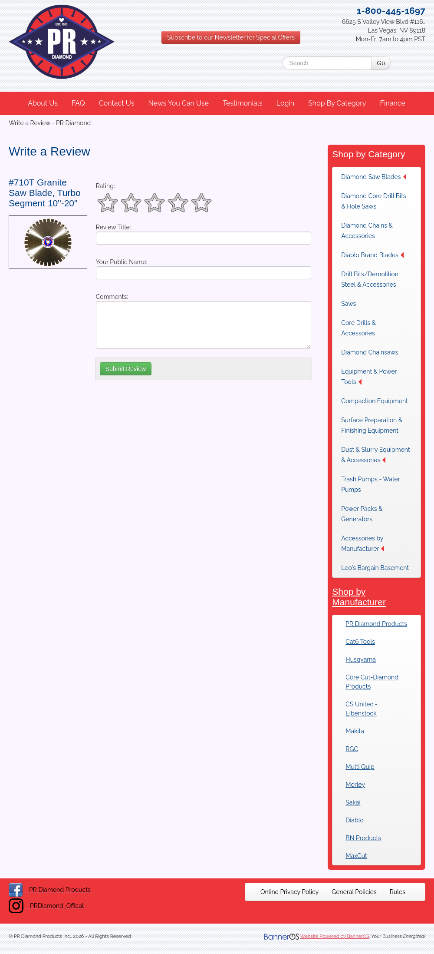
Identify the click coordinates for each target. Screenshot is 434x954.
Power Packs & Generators (361, 514)
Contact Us (117, 103)
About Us (43, 103)
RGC (351, 748)
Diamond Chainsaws (369, 352)
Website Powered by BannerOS (334, 936)
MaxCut (356, 855)
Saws (348, 303)
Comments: (112, 296)
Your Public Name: (122, 261)
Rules (397, 891)
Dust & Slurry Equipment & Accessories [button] (375, 455)
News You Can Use (178, 103)
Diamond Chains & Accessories (367, 230)
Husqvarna (360, 659)
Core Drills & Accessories (358, 328)
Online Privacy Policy (289, 891)
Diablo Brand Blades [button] (372, 255)
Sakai (352, 802)
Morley (355, 784)
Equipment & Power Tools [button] (369, 376)
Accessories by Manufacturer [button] (362, 543)
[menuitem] (43, 103)
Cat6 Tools (360, 641)
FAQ (78, 103)
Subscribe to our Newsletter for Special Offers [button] (231, 37)
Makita (354, 731)
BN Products (363, 838)
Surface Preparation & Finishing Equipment (371, 425)
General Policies (354, 891)
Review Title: (113, 227)
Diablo (354, 820)
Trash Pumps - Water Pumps (370, 484)
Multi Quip (359, 766)
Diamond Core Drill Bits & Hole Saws (373, 201)
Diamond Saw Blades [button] (373, 176)
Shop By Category (337, 103)
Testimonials (243, 103)
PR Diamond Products (376, 623)
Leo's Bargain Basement (375, 567)
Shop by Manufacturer (359, 596)
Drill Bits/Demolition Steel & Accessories (369, 279)
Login (285, 103)
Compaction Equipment (374, 401)
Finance (392, 103)
